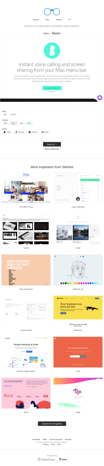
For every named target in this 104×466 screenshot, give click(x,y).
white (5, 123)
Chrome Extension (56, 439)
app (5, 114)
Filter (47, 20)
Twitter (44, 439)
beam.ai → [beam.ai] (52, 144)
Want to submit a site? (52, 148)
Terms (53, 444)
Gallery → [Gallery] (47, 33)
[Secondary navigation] (69, 19)
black (13, 123)
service (13, 114)
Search (36, 20)
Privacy (46, 444)
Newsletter (36, 439)
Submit (58, 20)
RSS (59, 444)
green (29, 123)
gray (21, 123)
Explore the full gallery (52, 424)
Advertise (68, 439)
